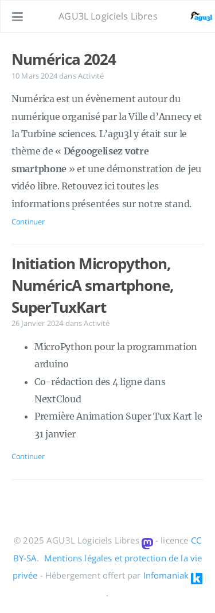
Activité (91, 76)
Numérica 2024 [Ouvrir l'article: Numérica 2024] (63, 59)
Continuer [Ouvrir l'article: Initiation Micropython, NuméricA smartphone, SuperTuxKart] (27, 456)
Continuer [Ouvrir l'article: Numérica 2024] (27, 221)
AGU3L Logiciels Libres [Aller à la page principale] (108, 16)
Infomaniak (166, 575)
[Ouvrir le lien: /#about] (195, 16)
